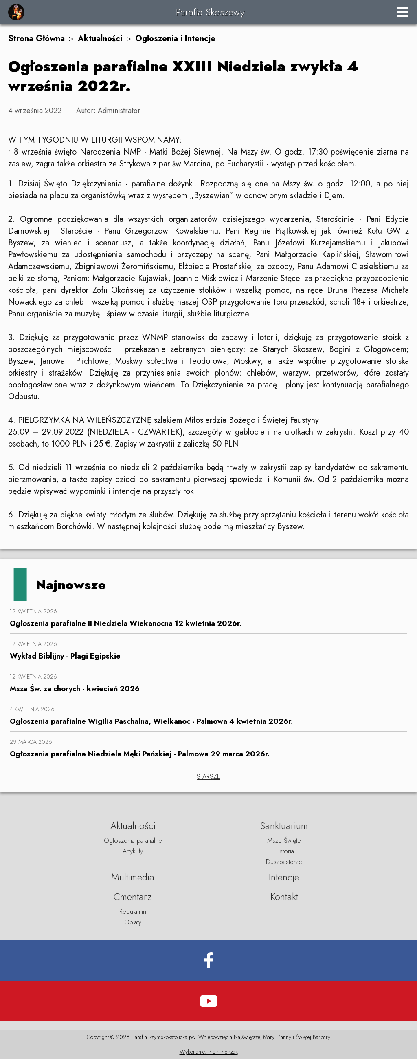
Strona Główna (36, 38)
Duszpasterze (284, 862)
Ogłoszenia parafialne (133, 840)
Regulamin (132, 911)
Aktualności (100, 38)
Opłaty (132, 922)
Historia (284, 851)
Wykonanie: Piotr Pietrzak (209, 1052)
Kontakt (284, 896)
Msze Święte (284, 840)
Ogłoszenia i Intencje (175, 38)
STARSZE (208, 776)
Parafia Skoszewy (210, 12)
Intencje (284, 877)
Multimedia (132, 877)
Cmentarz (133, 896)
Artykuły (133, 851)
